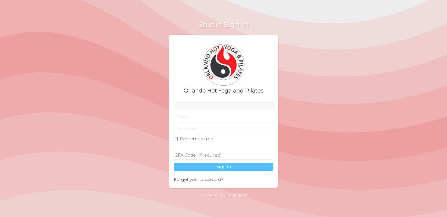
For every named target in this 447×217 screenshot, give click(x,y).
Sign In (223, 166)
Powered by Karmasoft (223, 195)
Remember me (196, 138)
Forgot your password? (198, 179)
